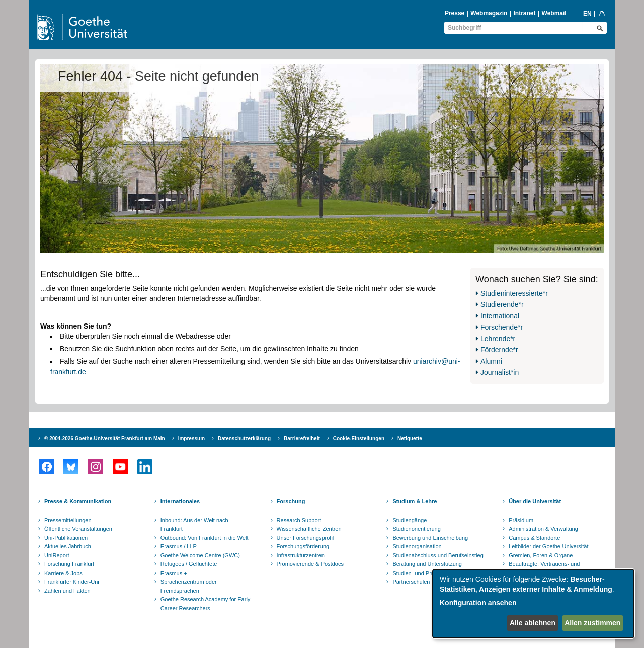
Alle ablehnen (532, 623)
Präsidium (521, 520)
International (499, 316)
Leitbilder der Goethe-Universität (548, 546)
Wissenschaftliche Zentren (309, 529)
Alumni (491, 361)
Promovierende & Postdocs (310, 564)
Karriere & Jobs (63, 573)
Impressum (191, 438)
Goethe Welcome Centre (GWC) (200, 555)
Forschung (291, 501)
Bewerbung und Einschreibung (430, 538)
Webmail (554, 13)
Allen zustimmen (592, 623)
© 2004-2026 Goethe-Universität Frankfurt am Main (104, 438)
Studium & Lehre (414, 501)
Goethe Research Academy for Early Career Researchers (205, 603)
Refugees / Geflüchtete (188, 564)
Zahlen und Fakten (67, 591)
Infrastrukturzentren (301, 555)
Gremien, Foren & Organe (541, 555)
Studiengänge (409, 520)
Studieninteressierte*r (514, 293)
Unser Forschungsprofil (305, 538)
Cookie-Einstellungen (358, 438)
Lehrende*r (497, 339)
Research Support (299, 520)
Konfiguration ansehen (478, 603)
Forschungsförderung (303, 546)
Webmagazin (488, 13)
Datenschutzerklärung (244, 438)
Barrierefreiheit (302, 438)
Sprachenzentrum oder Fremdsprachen (188, 586)
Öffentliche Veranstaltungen (78, 529)
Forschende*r (501, 327)
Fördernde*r (499, 350)
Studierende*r (502, 304)
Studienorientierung (416, 529)
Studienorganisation (416, 546)
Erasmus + (173, 573)
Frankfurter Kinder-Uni (71, 582)
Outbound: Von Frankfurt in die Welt (204, 538)
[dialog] (533, 603)
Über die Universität (535, 501)
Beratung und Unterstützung (427, 564)
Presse (454, 13)
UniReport (56, 555)
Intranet (524, 13)
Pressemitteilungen (68, 520)
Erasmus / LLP (178, 546)
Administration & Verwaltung (543, 529)
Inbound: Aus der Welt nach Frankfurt (194, 524)
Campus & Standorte (534, 538)
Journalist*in (499, 372)
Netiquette (409, 438)
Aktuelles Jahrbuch (67, 546)
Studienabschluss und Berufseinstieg (437, 555)
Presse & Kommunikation (77, 501)
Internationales (180, 501)
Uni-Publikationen (66, 538)
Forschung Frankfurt (69, 564)
